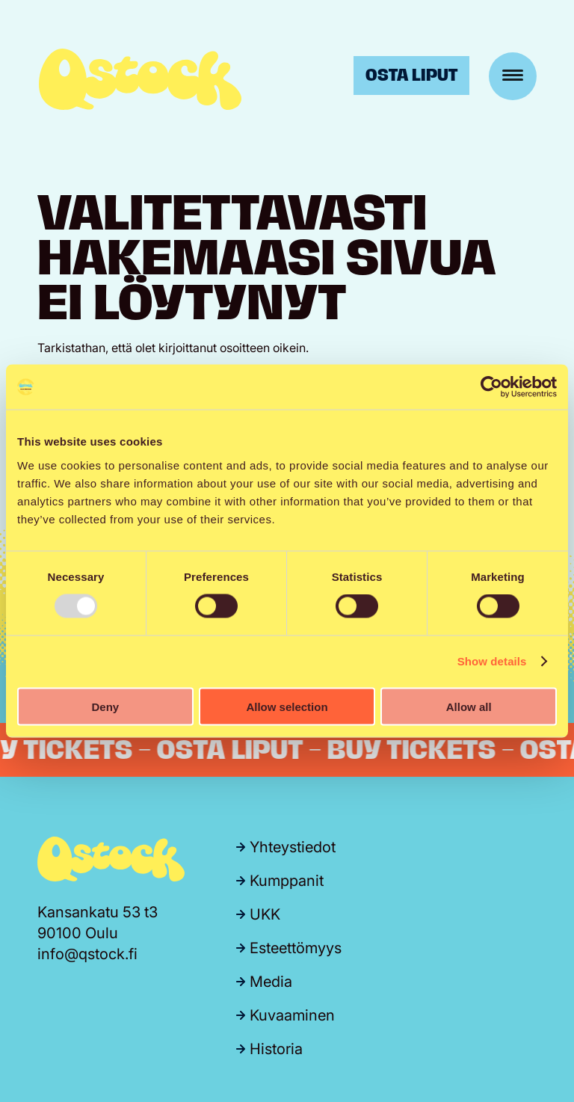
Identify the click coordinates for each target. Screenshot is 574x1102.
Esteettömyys (296, 948)
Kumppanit (287, 881)
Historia (276, 1049)
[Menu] (513, 76)
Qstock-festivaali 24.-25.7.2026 (140, 79)
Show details (492, 661)
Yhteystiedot (293, 847)
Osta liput (411, 75)
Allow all (469, 706)
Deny (105, 706)
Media (271, 982)
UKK (265, 914)
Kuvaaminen (292, 1015)
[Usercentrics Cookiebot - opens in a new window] (491, 387)
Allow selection (286, 706)
